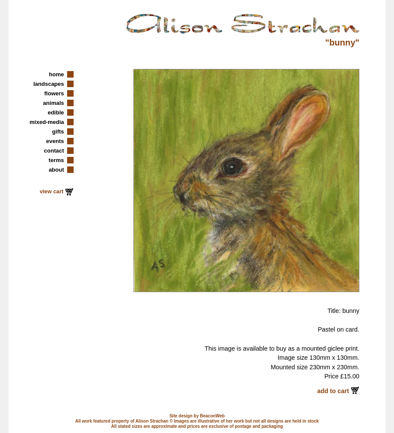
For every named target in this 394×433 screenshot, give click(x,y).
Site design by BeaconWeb (197, 415)
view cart (52, 191)
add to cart (334, 390)
